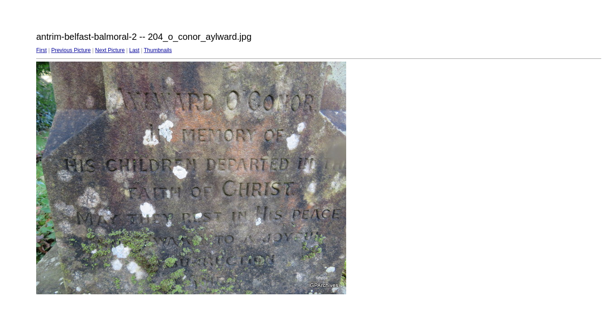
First (41, 50)
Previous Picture (71, 50)
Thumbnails (158, 50)
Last (134, 50)
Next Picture (109, 50)
